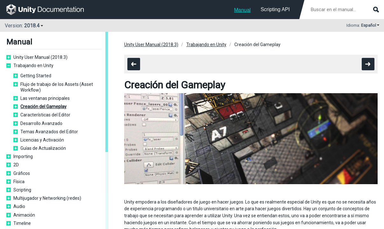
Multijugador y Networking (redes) (47, 198)
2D (16, 164)
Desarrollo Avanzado (41, 123)
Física (19, 181)
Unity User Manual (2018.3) (40, 57)
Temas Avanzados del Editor (49, 131)
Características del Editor (45, 114)
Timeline (22, 223)
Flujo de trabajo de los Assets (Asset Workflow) (56, 87)
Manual (242, 10)
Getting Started (35, 75)
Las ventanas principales (45, 98)
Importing (23, 156)
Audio (19, 206)
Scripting (22, 189)
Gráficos (21, 173)
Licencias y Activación (42, 139)
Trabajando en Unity (33, 65)
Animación (24, 215)
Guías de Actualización (43, 148)
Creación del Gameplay (43, 106)
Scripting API (275, 9)
